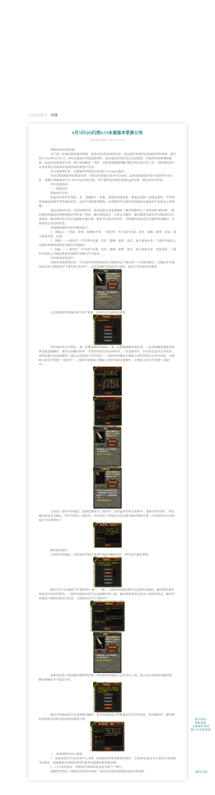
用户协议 (200, 719)
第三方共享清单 (201, 729)
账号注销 (201, 771)
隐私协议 (200, 722)
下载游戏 (174, 96)
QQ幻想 (38, 87)
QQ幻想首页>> (39, 115)
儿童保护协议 (200, 726)
